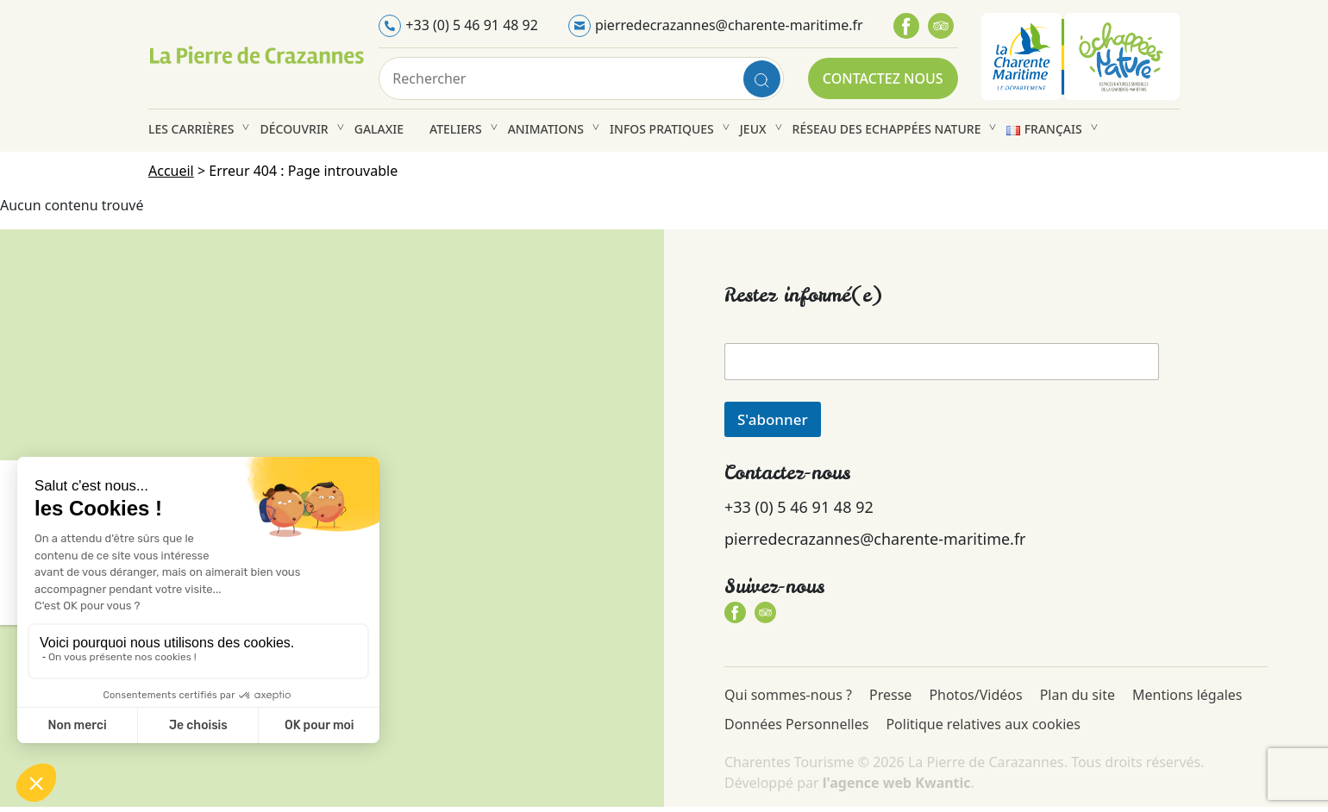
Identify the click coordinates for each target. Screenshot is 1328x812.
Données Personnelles (796, 724)
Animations (546, 129)
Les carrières (191, 129)
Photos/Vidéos (975, 694)
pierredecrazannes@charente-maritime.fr (729, 25)
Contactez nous (883, 78)
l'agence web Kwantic (897, 782)
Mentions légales (1187, 694)
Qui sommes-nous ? (788, 694)
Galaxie (379, 129)
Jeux (753, 129)
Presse (890, 694)
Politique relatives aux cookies (983, 724)
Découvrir (294, 129)
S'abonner (772, 419)
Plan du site (1077, 694)
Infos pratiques (662, 129)
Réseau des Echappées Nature (886, 129)
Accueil (171, 170)
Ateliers (455, 129)
